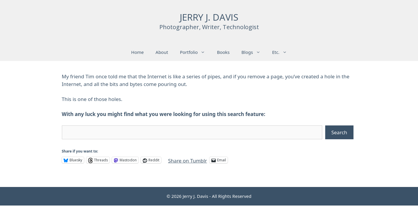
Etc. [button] (282, 52)
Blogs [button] (254, 52)
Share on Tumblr (187, 159)
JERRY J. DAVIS (209, 17)
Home (137, 52)
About (162, 52)
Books (223, 52)
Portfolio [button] (195, 52)
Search (339, 132)
